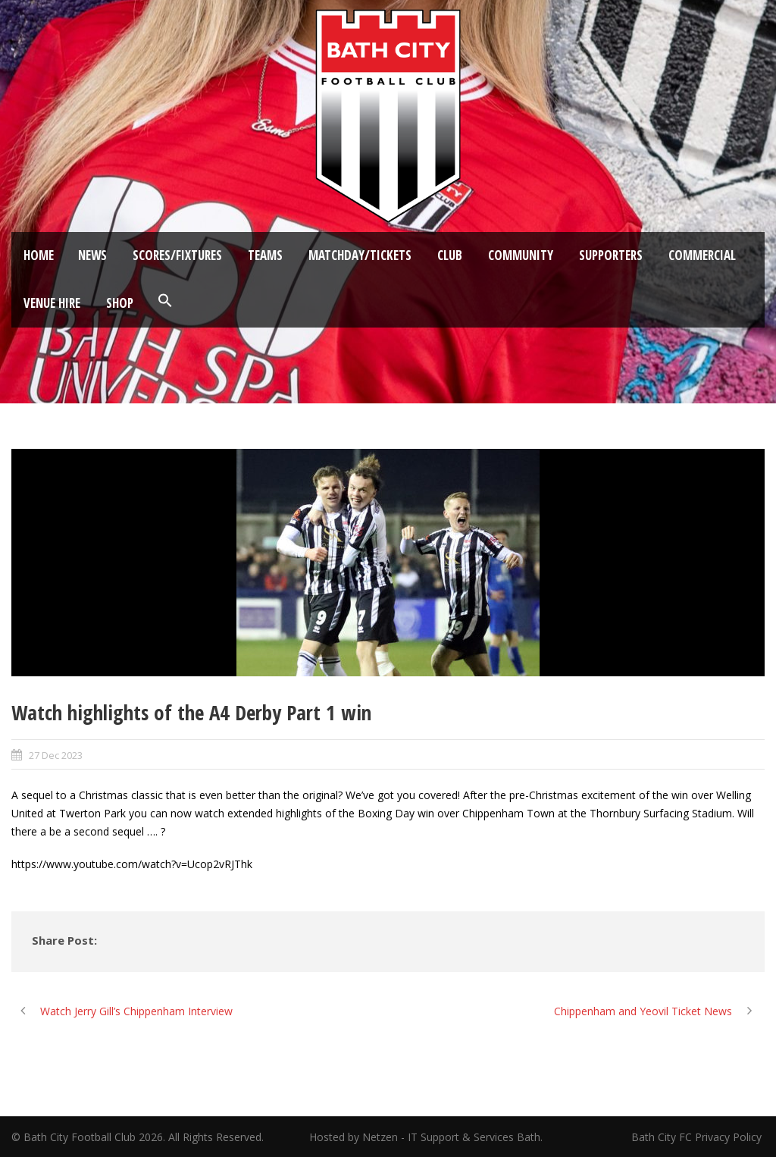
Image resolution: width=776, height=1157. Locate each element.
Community (520, 255)
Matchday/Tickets (359, 255)
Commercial (702, 255)
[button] (165, 301)
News (92, 255)
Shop (119, 303)
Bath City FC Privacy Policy (698, 1137)
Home (38, 255)
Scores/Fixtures (177, 255)
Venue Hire (51, 303)
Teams (265, 255)
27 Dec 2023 (56, 755)
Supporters (611, 255)
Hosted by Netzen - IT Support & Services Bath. (426, 1137)
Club (449, 255)
